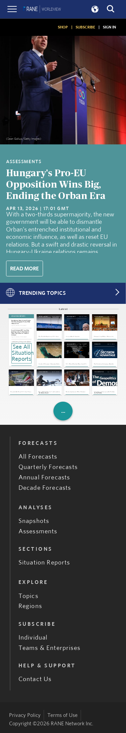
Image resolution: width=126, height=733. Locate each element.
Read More (24, 268)
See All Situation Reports (22, 353)
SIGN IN (109, 27)
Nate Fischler (99, 393)
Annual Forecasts (44, 477)
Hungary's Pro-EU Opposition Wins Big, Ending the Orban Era (56, 185)
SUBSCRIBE (85, 27)
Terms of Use (62, 715)
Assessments (37, 531)
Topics (28, 596)
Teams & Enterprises (49, 648)
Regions (30, 606)
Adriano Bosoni (44, 393)
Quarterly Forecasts (48, 467)
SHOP (63, 27)
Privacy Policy (25, 715)
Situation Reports (44, 562)
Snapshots (33, 521)
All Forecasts (37, 457)
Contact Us (35, 679)
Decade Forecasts (44, 488)
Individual (33, 638)
